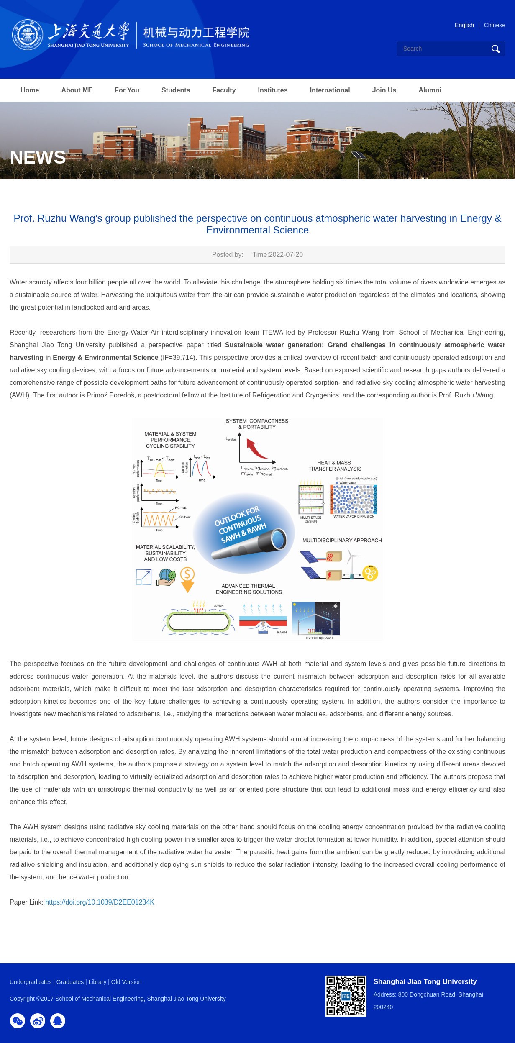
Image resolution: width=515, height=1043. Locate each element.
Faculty (224, 90)
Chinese (494, 25)
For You (127, 90)
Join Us (384, 90)
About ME (76, 90)
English (464, 25)
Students (175, 90)
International (330, 90)
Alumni (429, 90)
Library (98, 982)
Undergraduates (30, 982)
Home (29, 90)
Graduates (70, 982)
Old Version (126, 982)
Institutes (273, 90)
